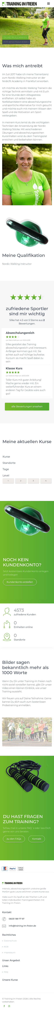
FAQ (5, 972)
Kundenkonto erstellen (20, 582)
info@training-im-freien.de (22, 926)
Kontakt (36, 838)
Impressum (8, 952)
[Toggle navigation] (48, 3)
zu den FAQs (14, 838)
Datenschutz (9, 940)
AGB (5, 946)
